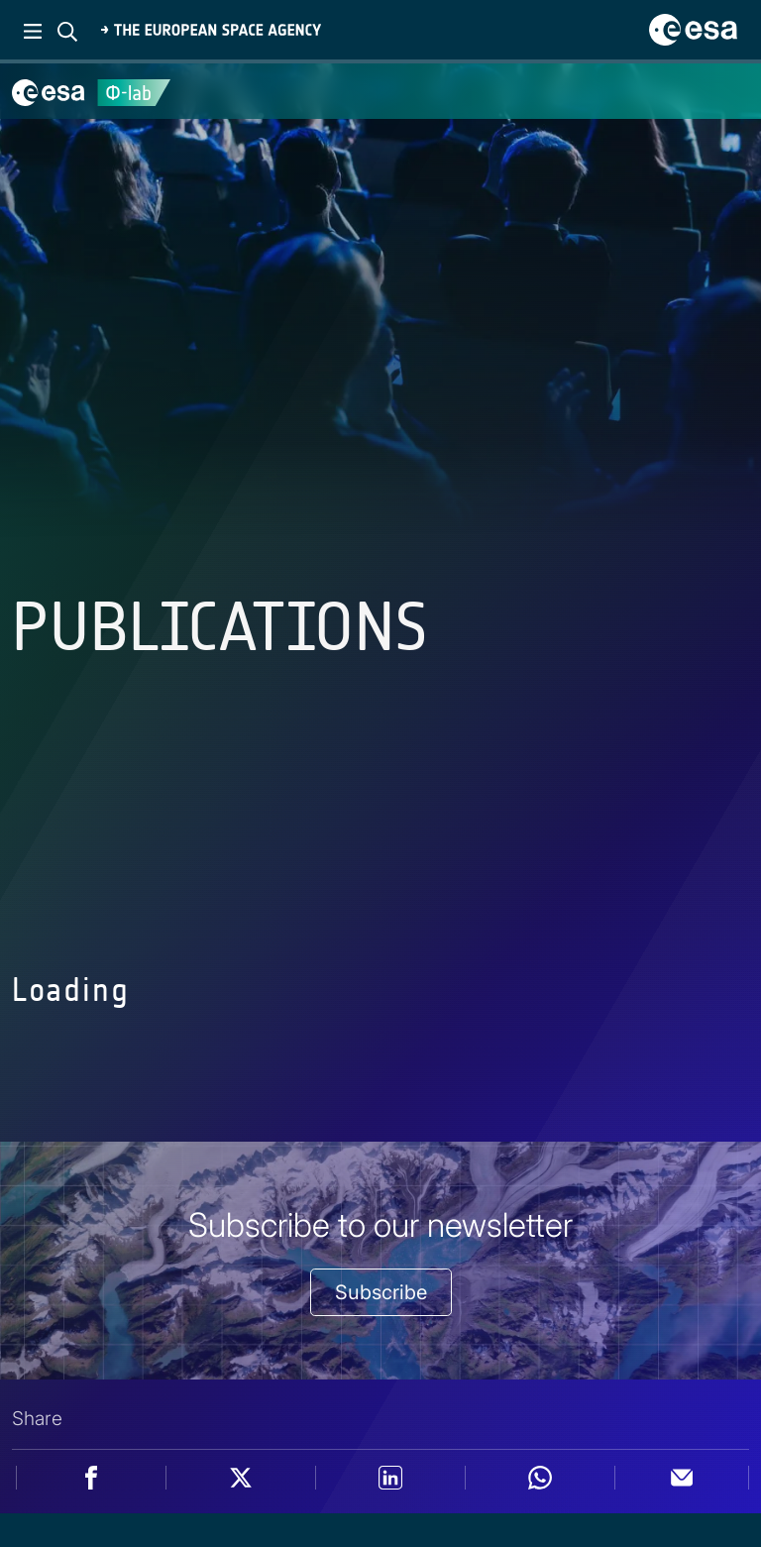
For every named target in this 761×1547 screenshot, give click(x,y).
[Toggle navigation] (721, 91)
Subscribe (381, 1292)
